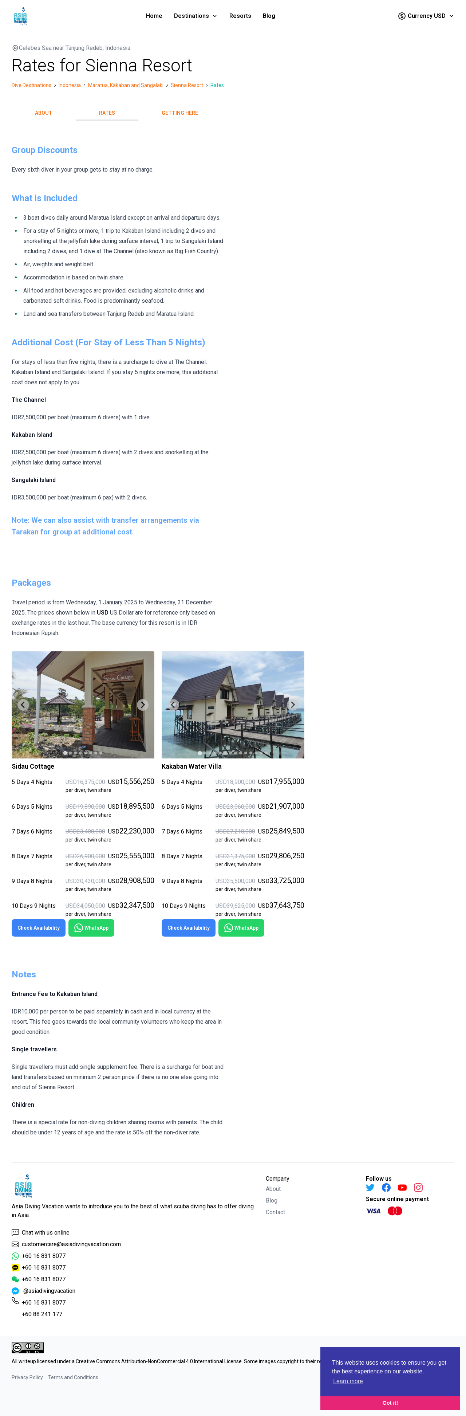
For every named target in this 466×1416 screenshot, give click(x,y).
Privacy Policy (27, 1377)
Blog (269, 15)
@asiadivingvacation (43, 1291)
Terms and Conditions (73, 1377)
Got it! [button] (390, 1403)
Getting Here (180, 113)
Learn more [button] (348, 1381)
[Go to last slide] (23, 705)
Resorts (240, 15)
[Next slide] (143, 705)
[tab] (65, 753)
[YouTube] (402, 1187)
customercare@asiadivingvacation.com (66, 1244)
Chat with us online (41, 1232)
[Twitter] (370, 1187)
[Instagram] (418, 1187)
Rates (107, 113)
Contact (275, 1212)
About (43, 113)
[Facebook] (386, 1187)
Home (154, 15)
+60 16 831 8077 (39, 1256)
